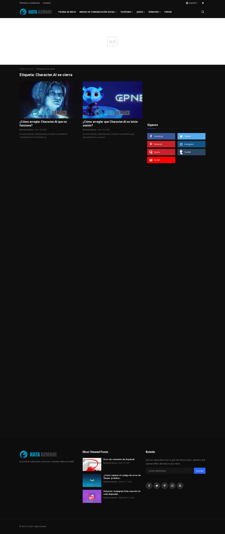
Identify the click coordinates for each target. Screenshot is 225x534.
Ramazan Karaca (26, 129)
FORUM (168, 11)
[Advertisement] (176, 99)
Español (191, 3)
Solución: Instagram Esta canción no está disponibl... (121, 492)
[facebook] (149, 485)
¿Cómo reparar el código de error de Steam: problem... (122, 476)
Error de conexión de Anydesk (118, 459)
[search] (202, 11)
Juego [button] (141, 12)
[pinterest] (164, 485)
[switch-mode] (202, 3)
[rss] (180, 485)
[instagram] (172, 485)
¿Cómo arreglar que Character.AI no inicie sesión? (110, 123)
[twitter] (157, 485)
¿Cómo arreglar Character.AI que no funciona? (43, 123)
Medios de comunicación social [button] (98, 12)
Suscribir (200, 470)
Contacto (47, 3)
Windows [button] (155, 12)
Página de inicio (67, 11)
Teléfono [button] (126, 12)
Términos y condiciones (30, 3)
